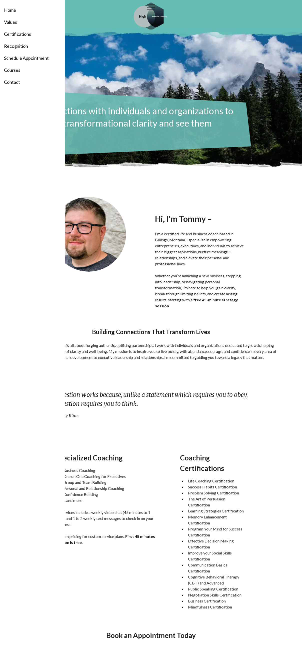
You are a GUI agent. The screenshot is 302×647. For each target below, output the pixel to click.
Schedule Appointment (26, 58)
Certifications (17, 34)
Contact (12, 82)
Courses (12, 70)
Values (10, 22)
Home (10, 10)
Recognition (16, 46)
